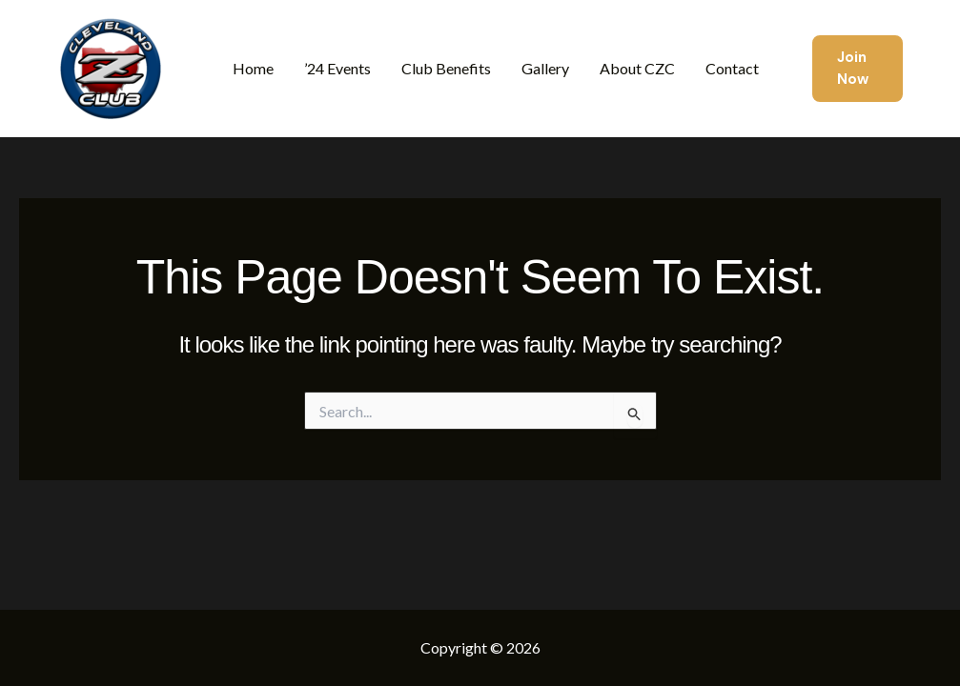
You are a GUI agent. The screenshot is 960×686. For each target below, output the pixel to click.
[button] (857, 69)
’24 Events (337, 68)
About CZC (637, 68)
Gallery (545, 68)
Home (253, 68)
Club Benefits (446, 68)
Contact (732, 68)
